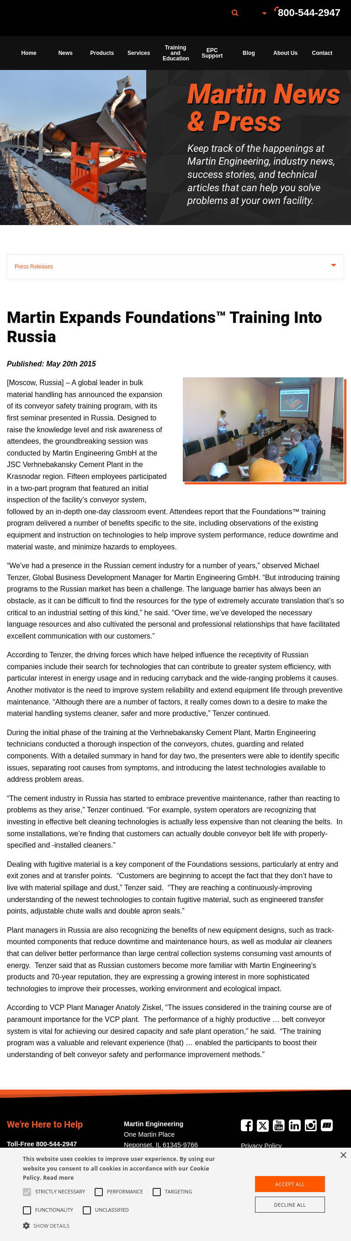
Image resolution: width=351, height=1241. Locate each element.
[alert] (175, 1194)
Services (139, 53)
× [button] (343, 1155)
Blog (249, 53)
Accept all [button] (290, 1184)
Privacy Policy (261, 1146)
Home (28, 53)
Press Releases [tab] (34, 266)
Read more (58, 1178)
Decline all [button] (290, 1204)
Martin (56, 18)
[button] (122, 1225)
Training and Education (176, 53)
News (65, 53)
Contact (322, 53)
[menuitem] (56, 18)
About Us (285, 53)
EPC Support (212, 53)
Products (102, 53)
